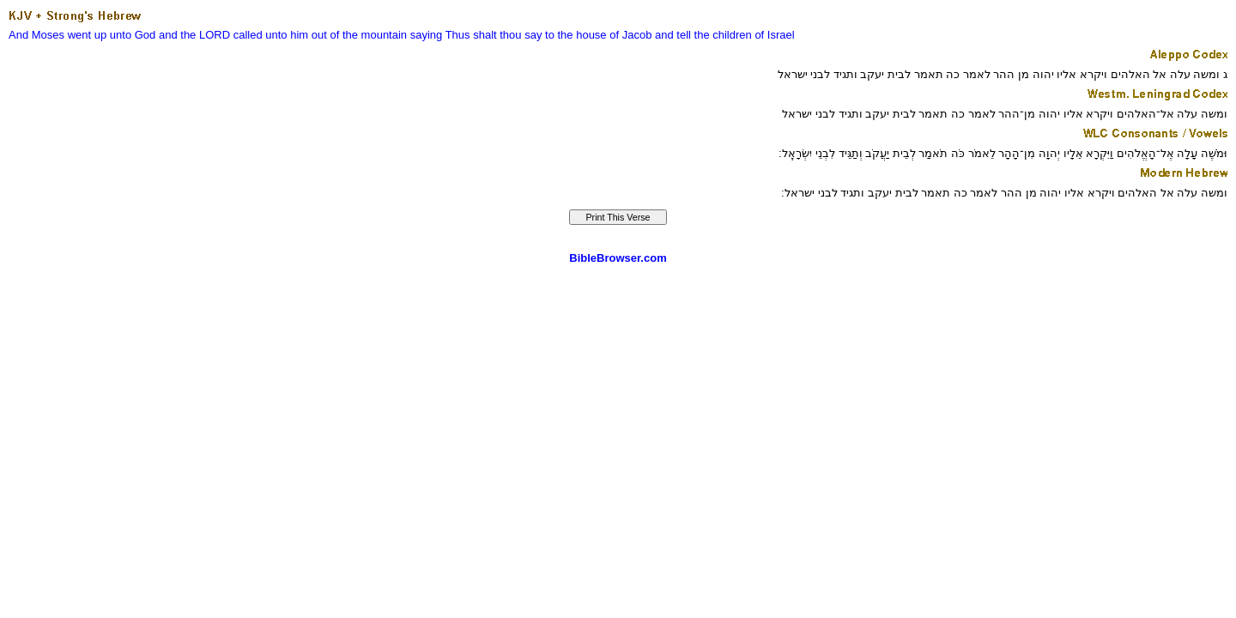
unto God (133, 34)
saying (426, 34)
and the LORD (194, 34)
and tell (673, 34)
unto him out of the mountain (336, 34)
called (248, 34)
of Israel (774, 34)
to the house (576, 34)
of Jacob (630, 34)
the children (723, 34)
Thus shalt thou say (493, 34)
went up (87, 34)
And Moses (36, 34)
